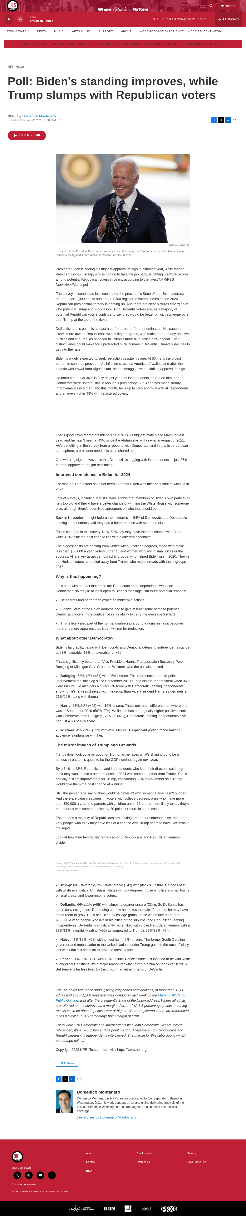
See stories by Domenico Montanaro (106, 1126)
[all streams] (228, 28)
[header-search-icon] (213, 10)
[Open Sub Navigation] (31, 40)
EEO (89, 1179)
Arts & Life (81, 40)
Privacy (191, 1162)
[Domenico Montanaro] (64, 1109)
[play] (9, 28)
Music (59, 40)
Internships (143, 1170)
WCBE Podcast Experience (162, 40)
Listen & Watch (16, 40)
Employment (144, 1162)
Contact (90, 1170)
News (41, 40)
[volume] (20, 28)
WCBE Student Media (205, 40)
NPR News (16, 75)
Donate (232, 10)
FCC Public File (196, 1170)
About (126, 40)
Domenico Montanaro (39, 125)
